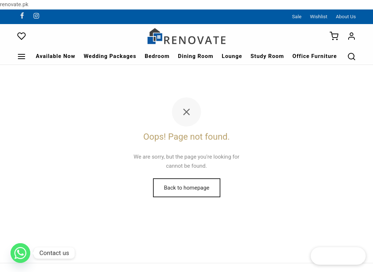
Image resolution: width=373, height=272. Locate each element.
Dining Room (195, 56)
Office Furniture (314, 56)
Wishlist (318, 16)
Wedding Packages (110, 56)
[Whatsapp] (20, 253)
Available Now (55, 56)
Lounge (232, 56)
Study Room (267, 56)
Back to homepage (186, 187)
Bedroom (157, 56)
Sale (297, 16)
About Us (346, 16)
